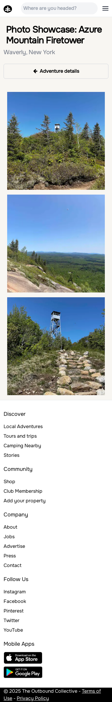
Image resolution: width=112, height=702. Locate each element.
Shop (9, 481)
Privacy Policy (33, 698)
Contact (13, 565)
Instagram (15, 592)
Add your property (25, 501)
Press (10, 556)
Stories (11, 455)
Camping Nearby (22, 445)
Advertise (14, 546)
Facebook (15, 601)
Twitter (11, 620)
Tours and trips (20, 436)
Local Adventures (23, 426)
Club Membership (23, 491)
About (10, 527)
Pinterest (14, 611)
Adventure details (56, 71)
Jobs (9, 536)
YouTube (13, 630)
